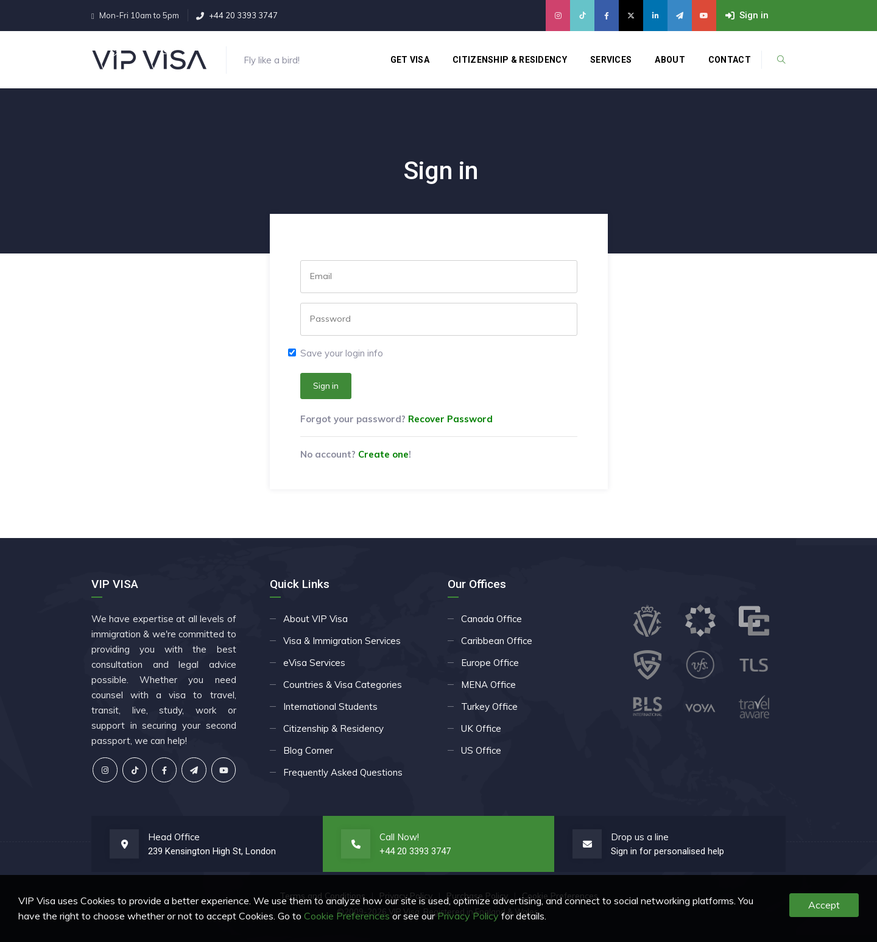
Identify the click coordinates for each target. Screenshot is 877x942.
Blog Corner (308, 750)
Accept (824, 905)
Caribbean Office (496, 640)
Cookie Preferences (347, 916)
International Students (330, 706)
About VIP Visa (315, 619)
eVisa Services (314, 662)
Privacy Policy (468, 916)
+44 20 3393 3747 (243, 15)
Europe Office (490, 662)
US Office (481, 750)
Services (611, 60)
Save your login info (341, 353)
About (670, 60)
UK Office (481, 728)
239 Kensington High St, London (212, 851)
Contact (729, 60)
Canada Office (491, 619)
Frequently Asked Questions (343, 772)
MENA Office (488, 684)
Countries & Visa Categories (342, 684)
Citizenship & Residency (510, 60)
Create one (383, 454)
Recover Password (450, 419)
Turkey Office (489, 706)
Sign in (326, 386)
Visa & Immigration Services (342, 640)
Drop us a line (640, 837)
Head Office (174, 837)
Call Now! (399, 837)
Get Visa (409, 60)
